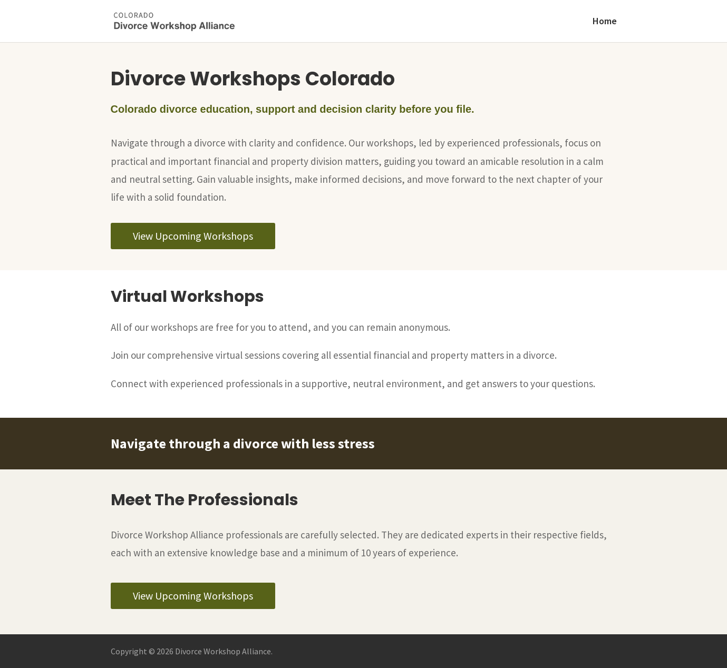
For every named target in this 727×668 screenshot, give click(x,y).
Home (605, 22)
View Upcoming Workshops (193, 235)
